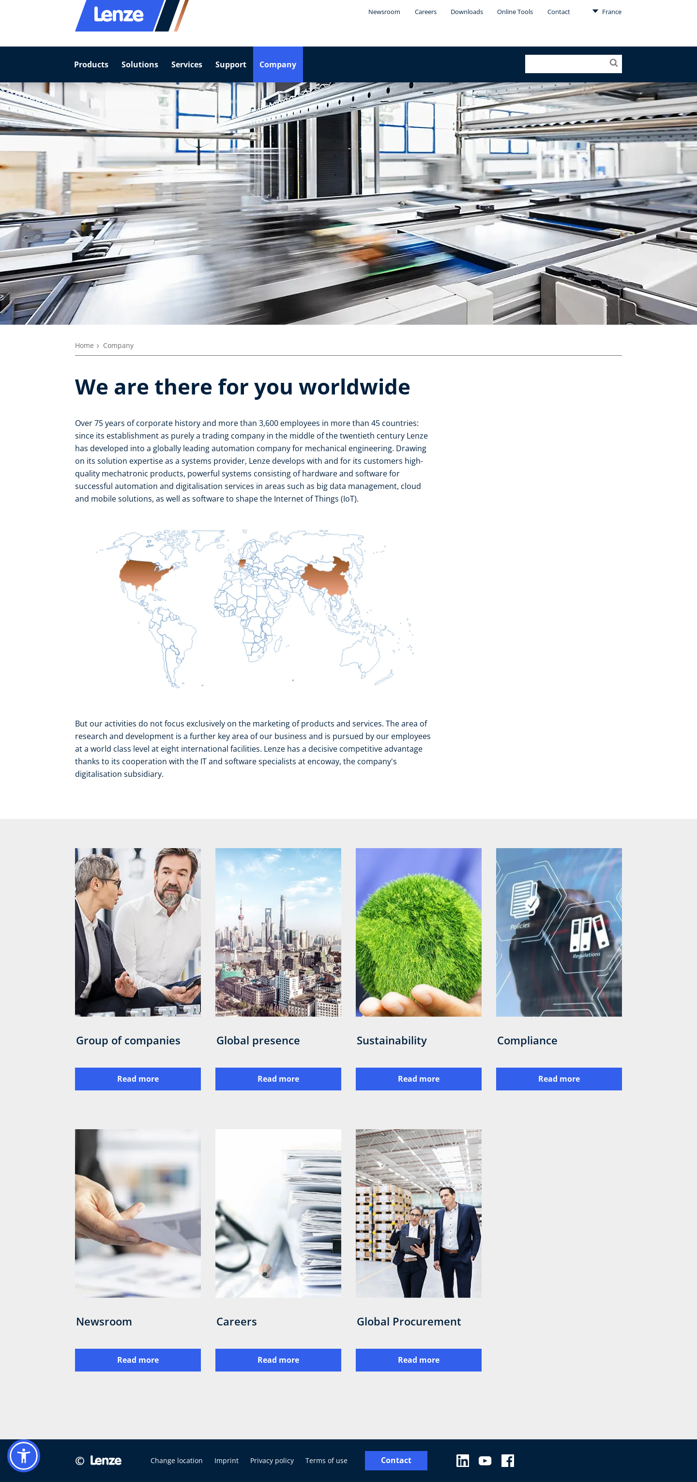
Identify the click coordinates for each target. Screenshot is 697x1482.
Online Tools (515, 11)
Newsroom (384, 11)
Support (230, 64)
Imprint (226, 1460)
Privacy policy (272, 1460)
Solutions (139, 64)
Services (186, 64)
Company (277, 64)
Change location (177, 1460)
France (606, 11)
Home (84, 345)
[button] (24, 1456)
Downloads (467, 11)
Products (91, 64)
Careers (426, 11)
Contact (558, 11)
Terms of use (326, 1460)
